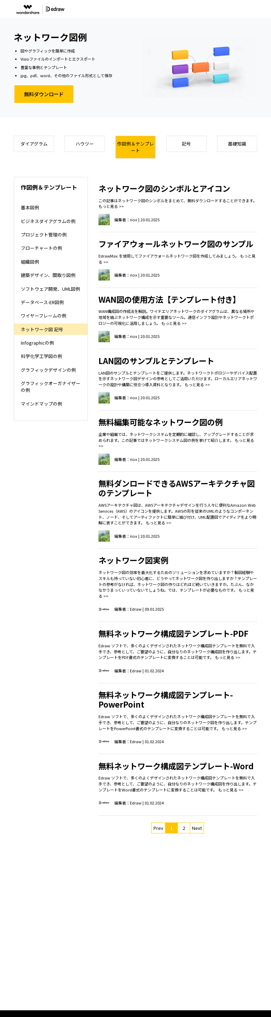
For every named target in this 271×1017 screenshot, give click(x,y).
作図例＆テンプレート (135, 147)
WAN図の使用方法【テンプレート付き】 (169, 299)
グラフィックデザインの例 (48, 369)
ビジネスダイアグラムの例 (48, 221)
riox (133, 219)
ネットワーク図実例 (133, 560)
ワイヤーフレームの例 (43, 315)
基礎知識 (237, 143)
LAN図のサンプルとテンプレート (156, 360)
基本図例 (30, 207)
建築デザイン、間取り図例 (48, 275)
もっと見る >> (111, 206)
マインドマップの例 (41, 403)
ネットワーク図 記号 (42, 329)
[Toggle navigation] (259, 9)
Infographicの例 (37, 342)
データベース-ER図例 (42, 302)
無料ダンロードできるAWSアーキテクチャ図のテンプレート (176, 487)
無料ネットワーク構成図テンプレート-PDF (173, 633)
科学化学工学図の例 (41, 356)
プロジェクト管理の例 (44, 234)
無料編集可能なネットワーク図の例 (160, 421)
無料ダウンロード (44, 94)
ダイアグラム (34, 143)
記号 (186, 143)
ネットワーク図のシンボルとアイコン (164, 188)
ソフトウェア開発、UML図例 (50, 288)
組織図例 (30, 261)
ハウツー (85, 143)
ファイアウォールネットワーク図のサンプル (175, 243)
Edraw (135, 609)
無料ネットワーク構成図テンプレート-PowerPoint (165, 699)
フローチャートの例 (41, 248)
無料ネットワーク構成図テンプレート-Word (176, 765)
